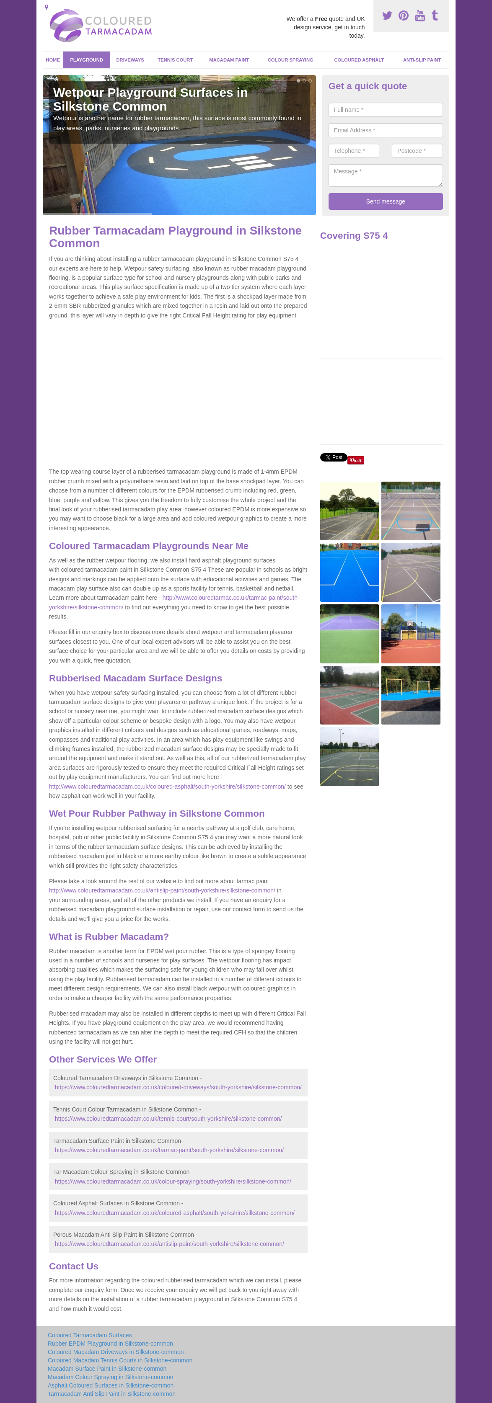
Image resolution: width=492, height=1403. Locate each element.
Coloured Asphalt (359, 59)
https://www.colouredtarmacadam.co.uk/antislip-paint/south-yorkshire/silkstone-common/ (169, 1244)
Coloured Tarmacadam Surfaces (90, 1335)
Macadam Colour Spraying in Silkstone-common (110, 1377)
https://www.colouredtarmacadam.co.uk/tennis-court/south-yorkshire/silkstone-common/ (168, 1118)
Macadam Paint (229, 59)
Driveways (130, 59)
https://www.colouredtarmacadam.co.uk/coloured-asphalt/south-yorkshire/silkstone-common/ (175, 1213)
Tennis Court (175, 59)
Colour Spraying (290, 59)
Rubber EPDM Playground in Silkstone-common (110, 1343)
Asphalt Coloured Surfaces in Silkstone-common (110, 1385)
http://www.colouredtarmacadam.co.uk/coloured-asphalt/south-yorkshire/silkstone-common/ (167, 786)
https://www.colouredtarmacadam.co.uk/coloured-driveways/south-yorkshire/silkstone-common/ (178, 1087)
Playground (86, 59)
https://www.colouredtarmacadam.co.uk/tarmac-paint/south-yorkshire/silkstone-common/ (169, 1150)
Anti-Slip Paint (422, 59)
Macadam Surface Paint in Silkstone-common (107, 1368)
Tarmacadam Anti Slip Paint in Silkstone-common (112, 1393)
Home (53, 59)
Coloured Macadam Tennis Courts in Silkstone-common (120, 1360)
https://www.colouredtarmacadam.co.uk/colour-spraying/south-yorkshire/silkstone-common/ (173, 1181)
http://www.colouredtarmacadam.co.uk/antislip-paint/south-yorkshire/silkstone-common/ (162, 890)
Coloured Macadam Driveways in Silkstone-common (116, 1352)
